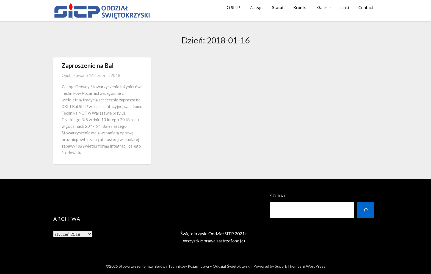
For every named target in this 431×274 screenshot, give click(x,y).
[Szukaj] (365, 210)
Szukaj (277, 195)
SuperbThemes (288, 266)
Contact (365, 7)
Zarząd (256, 7)
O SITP (233, 7)
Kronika (300, 7)
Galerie (324, 7)
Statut (278, 7)
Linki (344, 7)
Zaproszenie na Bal (88, 65)
